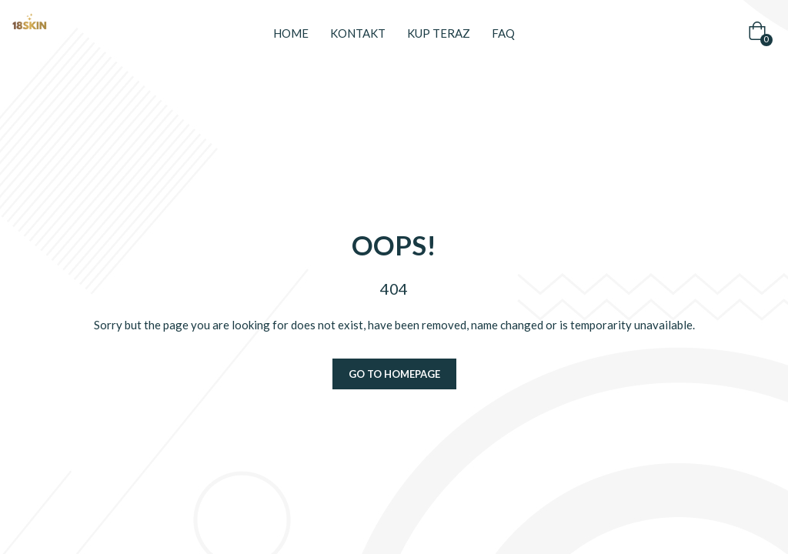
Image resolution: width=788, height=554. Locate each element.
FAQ (503, 33)
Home (291, 33)
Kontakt (358, 33)
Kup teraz (438, 33)
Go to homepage (394, 374)
